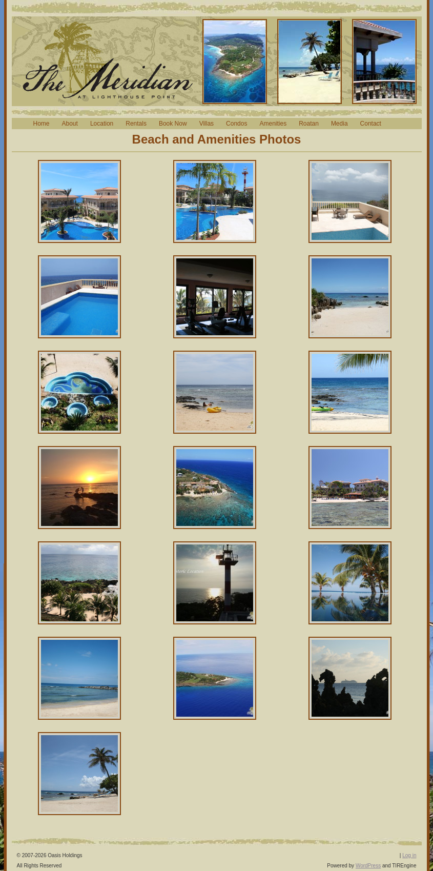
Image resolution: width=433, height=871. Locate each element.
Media (339, 123)
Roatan (309, 123)
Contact (370, 123)
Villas (206, 123)
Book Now (173, 123)
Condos (236, 123)
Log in (409, 855)
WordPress (368, 865)
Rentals (136, 123)
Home (41, 123)
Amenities (272, 123)
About (70, 123)
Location (101, 123)
